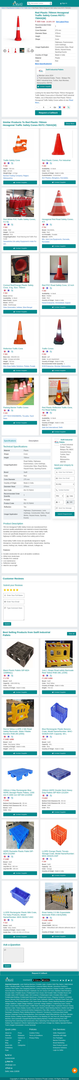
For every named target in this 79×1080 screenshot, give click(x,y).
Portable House (21, 992)
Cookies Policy (34, 1032)
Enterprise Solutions (60, 1047)
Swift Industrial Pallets (54, 69)
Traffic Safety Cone (11, 160)
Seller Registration (59, 1032)
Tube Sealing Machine (28, 986)
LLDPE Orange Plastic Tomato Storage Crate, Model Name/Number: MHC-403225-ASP (58, 853)
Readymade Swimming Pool (59, 1020)
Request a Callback (48, 112)
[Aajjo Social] (60, 979)
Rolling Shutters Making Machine (27, 1016)
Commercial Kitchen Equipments (31, 1009)
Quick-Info (8, 1044)
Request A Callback (39, 972)
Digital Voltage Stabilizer (25, 1003)
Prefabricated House (44, 996)
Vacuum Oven (15, 999)
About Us (8, 1032)
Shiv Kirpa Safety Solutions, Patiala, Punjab (19, 365)
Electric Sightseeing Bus (30, 1022)
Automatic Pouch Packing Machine (23, 1014)
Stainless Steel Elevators (63, 990)
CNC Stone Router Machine (39, 1001)
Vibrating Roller (15, 986)
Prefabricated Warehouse (28, 996)
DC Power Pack (35, 999)
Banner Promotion (59, 1040)
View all (71, 633)
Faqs (7, 1049)
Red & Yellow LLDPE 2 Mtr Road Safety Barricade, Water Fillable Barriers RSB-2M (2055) (17, 730)
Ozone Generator (30, 1024)
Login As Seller (58, 1049)
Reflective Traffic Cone (13, 348)
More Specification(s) (43, 63)
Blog (6, 1042)
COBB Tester (34, 1005)
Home (3, 7)
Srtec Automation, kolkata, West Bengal (17, 307)
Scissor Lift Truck (48, 990)
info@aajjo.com (10, 1064)
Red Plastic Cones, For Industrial (56, 160)
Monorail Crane (24, 1005)
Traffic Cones (47, 348)
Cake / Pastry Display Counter (21, 1007)
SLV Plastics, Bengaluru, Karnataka (55, 177)
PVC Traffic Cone (26, 7)
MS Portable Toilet (50, 992)
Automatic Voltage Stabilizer (43, 1003)
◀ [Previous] (4, 50)
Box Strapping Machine (27, 988)
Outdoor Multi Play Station (55, 983)
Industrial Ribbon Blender (45, 986)
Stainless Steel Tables (12, 988)
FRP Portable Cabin (22, 994)
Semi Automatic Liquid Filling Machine (47, 1014)
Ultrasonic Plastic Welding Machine (24, 1011)
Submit (6, 623)
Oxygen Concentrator (17, 1024)
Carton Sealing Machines (44, 988)
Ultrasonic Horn (61, 1009)
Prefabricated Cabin (46, 994)
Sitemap (8, 1035)
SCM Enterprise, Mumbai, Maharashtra (56, 365)
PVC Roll (9, 1009)
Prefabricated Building (12, 996)
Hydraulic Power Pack (62, 999)
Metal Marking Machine (53, 1007)
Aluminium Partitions (60, 986)
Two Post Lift (55, 1016)
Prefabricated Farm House (35, 992)
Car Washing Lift (44, 1016)
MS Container (34, 994)
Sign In (63, 3)
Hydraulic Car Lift (36, 990)
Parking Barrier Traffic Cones (15, 407)
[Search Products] (28, 2)
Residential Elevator (23, 990)
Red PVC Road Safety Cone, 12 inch (58, 285)
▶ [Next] (32, 50)
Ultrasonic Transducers (44, 1011)
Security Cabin (10, 992)
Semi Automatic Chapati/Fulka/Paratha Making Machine (29, 1018)
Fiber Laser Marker (38, 1007)
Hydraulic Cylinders (47, 999)
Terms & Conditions (36, 1035)
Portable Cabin (41, 983)
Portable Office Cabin (60, 994)
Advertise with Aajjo (59, 1035)
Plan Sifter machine (49, 1009)
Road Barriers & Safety (13, 7)
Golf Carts (42, 1022)
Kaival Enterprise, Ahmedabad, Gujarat (56, 302)
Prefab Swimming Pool (56, 1018)
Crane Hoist (14, 1005)
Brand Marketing (58, 1042)
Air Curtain (16, 1009)
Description (33, 440)
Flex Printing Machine (22, 1001)
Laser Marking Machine (27, 983)
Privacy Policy (34, 1037)
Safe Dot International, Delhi (52, 427)
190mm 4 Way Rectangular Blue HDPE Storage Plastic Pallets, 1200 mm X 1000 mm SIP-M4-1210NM (18, 792)
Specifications (10, 440)
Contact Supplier (44, 86)
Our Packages (58, 1037)
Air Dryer (63, 1014)
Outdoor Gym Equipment (13, 1022)
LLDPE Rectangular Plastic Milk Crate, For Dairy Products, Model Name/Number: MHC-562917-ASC (20, 914)
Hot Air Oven (25, 999)
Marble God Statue (68, 1007)
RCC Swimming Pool (42, 1020)
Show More (70, 123)
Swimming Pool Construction (25, 1020)
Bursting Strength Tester (47, 1005)
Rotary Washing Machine (57, 1001)
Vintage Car (50, 1022)
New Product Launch (60, 1044)
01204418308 (10, 1058)
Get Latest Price (62, 21)
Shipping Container (58, 996)
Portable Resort (63, 992)
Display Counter (59, 988)
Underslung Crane (59, 1003)
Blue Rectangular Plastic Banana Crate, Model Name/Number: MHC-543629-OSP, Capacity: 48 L (57, 730)
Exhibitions (9, 1047)
